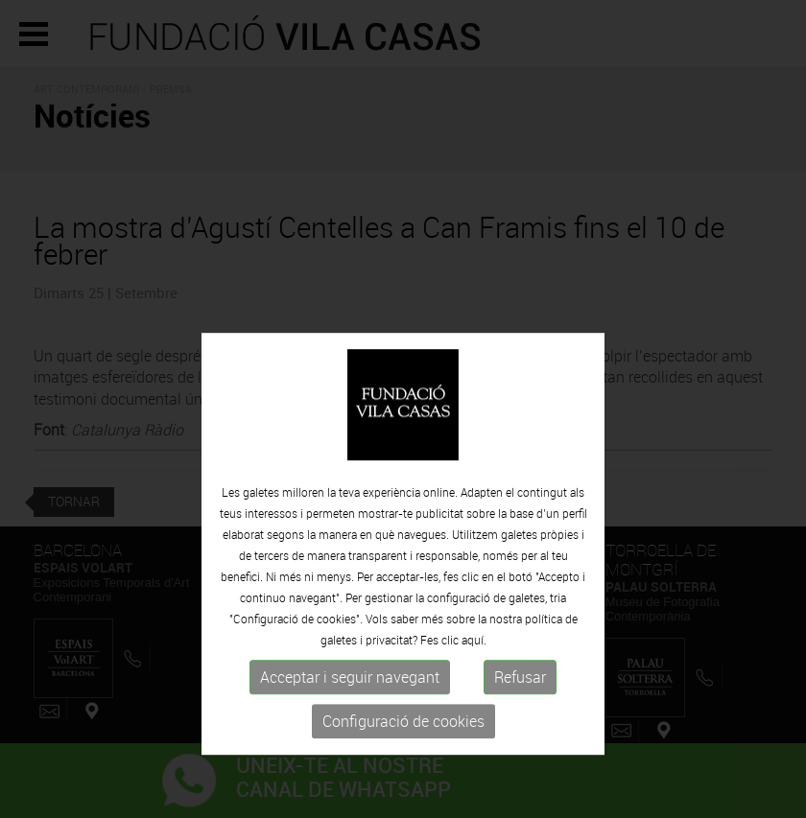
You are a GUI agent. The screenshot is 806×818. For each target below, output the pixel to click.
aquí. (474, 692)
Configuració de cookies (403, 773)
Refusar (520, 729)
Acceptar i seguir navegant (349, 729)
